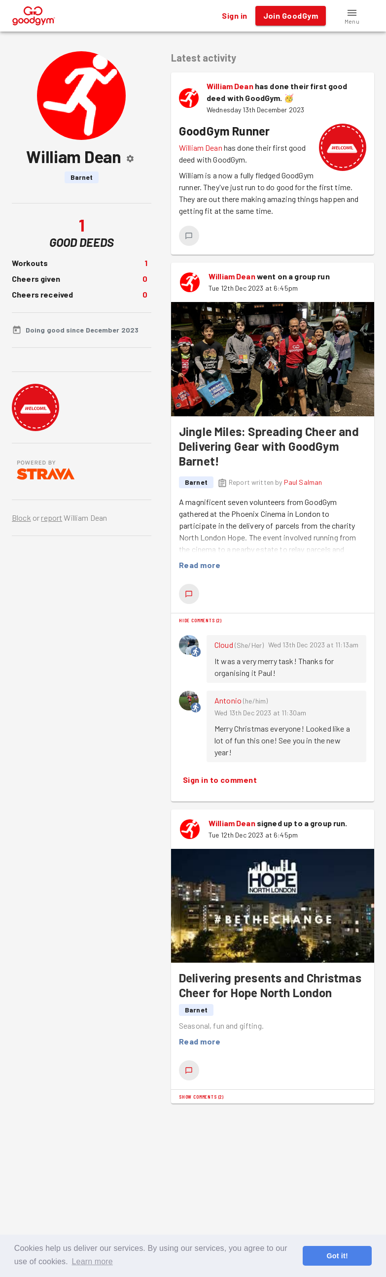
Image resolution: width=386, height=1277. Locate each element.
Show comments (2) (201, 1097)
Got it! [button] (337, 1256)
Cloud (223, 644)
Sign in (234, 16)
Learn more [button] (92, 1261)
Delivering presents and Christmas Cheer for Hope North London (270, 985)
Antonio (228, 700)
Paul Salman (303, 482)
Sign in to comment (220, 780)
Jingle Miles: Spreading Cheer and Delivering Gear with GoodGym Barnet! (269, 446)
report (51, 517)
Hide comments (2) (200, 620)
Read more (199, 565)
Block (21, 517)
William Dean (230, 86)
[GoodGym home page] (34, 14)
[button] (352, 16)
